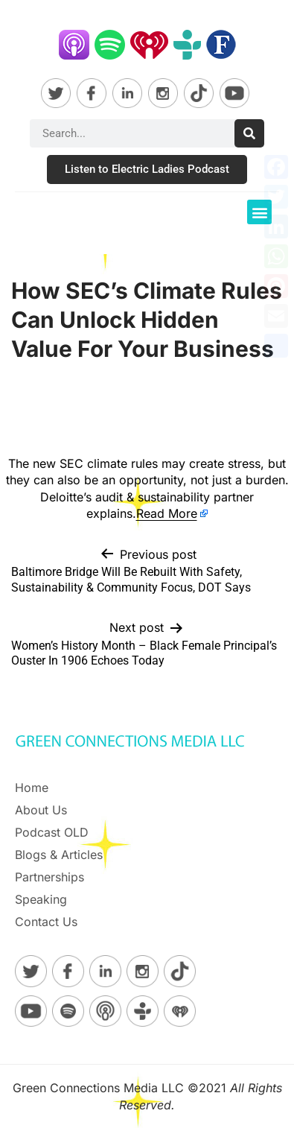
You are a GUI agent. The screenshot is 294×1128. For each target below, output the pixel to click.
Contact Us (46, 921)
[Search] (249, 133)
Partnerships (49, 876)
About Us (41, 809)
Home (31, 787)
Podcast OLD (52, 832)
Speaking (41, 899)
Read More (166, 513)
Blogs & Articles (59, 854)
